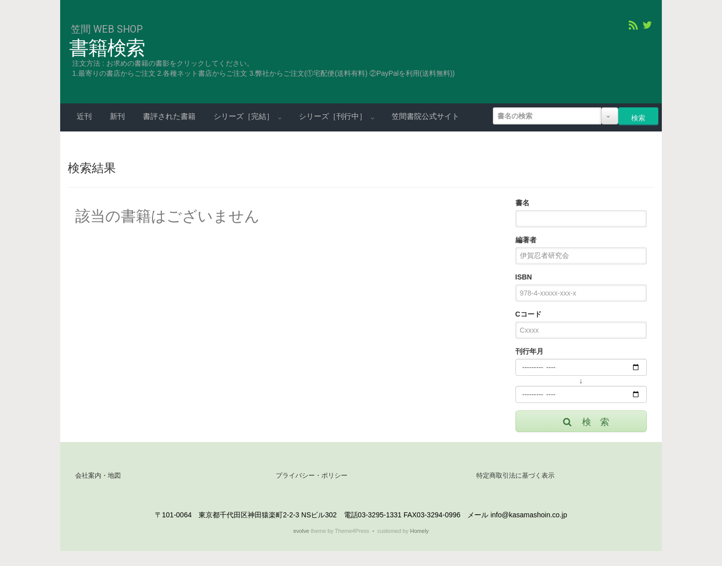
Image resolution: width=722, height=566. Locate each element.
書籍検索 (107, 48)
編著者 (525, 240)
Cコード (528, 314)
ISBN (523, 277)
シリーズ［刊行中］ (334, 116)
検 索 (585, 422)
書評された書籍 (169, 116)
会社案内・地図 (98, 475)
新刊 (117, 116)
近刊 (84, 116)
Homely (419, 531)
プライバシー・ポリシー (311, 475)
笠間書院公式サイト (425, 116)
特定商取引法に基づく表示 (515, 475)
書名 (522, 203)
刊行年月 (529, 351)
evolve (301, 531)
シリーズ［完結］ (245, 116)
